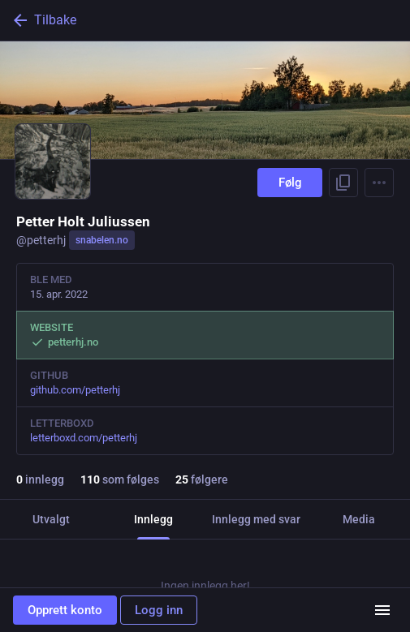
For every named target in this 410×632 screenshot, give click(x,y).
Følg (290, 182)
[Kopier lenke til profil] (343, 182)
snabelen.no (102, 240)
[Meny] (382, 610)
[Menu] (379, 182)
